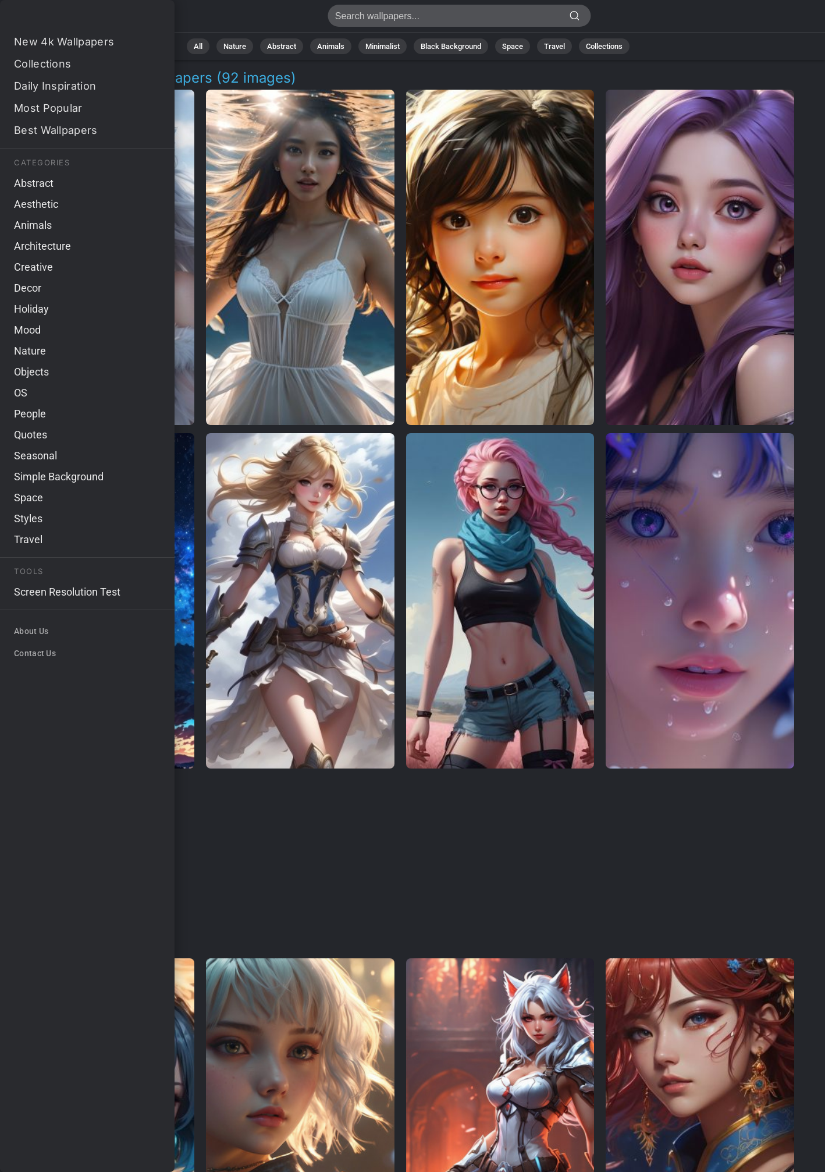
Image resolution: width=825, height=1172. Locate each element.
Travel (554, 46)
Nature (234, 46)
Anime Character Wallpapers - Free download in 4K (70, 19)
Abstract (281, 46)
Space (512, 46)
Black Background (451, 46)
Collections (604, 46)
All (198, 46)
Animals (330, 46)
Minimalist (382, 46)
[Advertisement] (400, 864)
